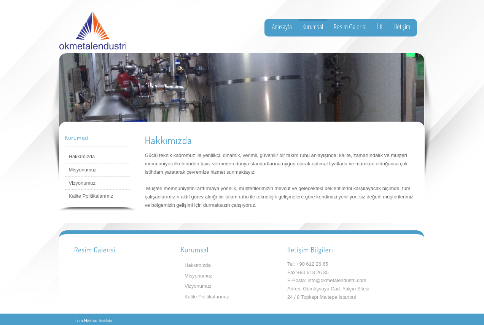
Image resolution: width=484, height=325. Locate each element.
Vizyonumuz (82, 183)
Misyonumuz (83, 170)
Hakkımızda (82, 156)
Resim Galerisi (350, 26)
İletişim (402, 26)
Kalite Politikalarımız (91, 196)
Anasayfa (282, 26)
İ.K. (380, 26)
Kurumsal (312, 26)
